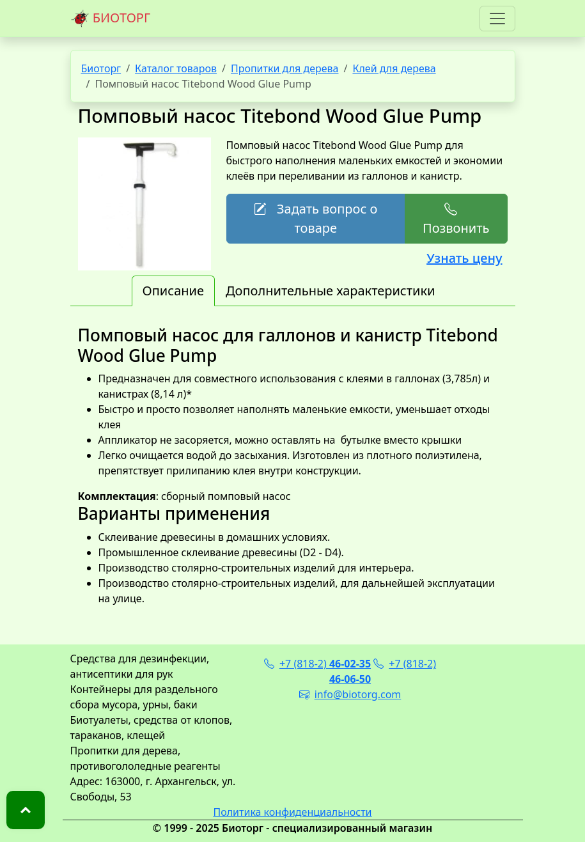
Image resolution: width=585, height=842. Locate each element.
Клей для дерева (393, 68)
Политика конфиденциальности (292, 812)
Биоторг (101, 68)
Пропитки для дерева (285, 68)
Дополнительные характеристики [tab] (330, 290)
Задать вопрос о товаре (315, 218)
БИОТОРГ (110, 18)
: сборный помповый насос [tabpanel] (293, 465)
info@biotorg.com (350, 694)
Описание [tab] (173, 290)
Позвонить (456, 218)
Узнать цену (464, 258)
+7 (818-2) (317, 664)
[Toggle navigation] (497, 18)
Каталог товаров (176, 68)
